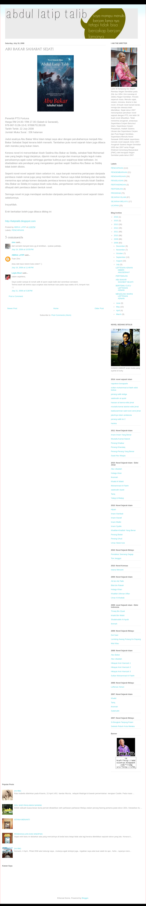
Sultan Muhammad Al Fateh (122, 676)
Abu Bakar (115, 655)
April (118, 310)
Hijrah (113, 509)
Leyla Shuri (17, 273)
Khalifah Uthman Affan (120, 594)
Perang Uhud (116, 539)
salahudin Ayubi (117, 490)
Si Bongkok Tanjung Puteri (122, 722)
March (119, 314)
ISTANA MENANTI (22, 822)
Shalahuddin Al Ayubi (120, 619)
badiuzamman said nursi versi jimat (126, 411)
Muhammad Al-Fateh (120, 486)
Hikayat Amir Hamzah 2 (121, 667)
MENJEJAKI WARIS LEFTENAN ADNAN (124, 296)
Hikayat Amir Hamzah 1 (121, 663)
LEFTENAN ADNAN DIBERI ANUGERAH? (124, 270)
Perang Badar (117, 534)
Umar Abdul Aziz (118, 543)
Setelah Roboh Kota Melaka (123, 726)
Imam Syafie (116, 526)
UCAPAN (115, 205)
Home (56, 308)
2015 (116, 220)
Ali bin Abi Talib (117, 581)
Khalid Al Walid (117, 481)
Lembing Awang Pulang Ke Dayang (126, 639)
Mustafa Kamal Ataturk (120, 439)
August (119, 261)
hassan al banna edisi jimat (122, 402)
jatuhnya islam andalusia (121, 415)
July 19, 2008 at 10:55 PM (22, 249)
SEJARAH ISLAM (118, 197)
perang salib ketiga (119, 394)
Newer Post (12, 308)
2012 (116, 228)
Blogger (85, 900)
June (118, 303)
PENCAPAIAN (18, 230)
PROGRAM (116, 193)
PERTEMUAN (117, 189)
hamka (114, 423)
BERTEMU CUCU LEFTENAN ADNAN (123, 288)
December (121, 246)
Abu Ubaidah (116, 469)
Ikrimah (114, 624)
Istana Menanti (117, 570)
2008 (116, 243)
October (120, 253)
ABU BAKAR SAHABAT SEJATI (124, 281)
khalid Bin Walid (117, 615)
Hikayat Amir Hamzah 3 (121, 671)
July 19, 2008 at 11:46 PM (22, 267)
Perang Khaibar (117, 443)
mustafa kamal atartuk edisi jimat (125, 407)
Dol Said (114, 635)
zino (13, 242)
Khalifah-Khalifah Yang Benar (123, 530)
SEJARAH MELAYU (119, 201)
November (121, 250)
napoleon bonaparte (119, 383)
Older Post (99, 308)
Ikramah (114, 477)
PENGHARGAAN (118, 176)
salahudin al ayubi (118, 398)
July (118, 264)
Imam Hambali (117, 514)
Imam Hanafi (116, 518)
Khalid (113, 698)
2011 (116, 232)
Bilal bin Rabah (117, 585)
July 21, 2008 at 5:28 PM (22, 291)
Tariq (113, 494)
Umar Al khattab (118, 598)
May (118, 307)
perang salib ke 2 (118, 419)
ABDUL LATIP (18, 255)
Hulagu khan (116, 473)
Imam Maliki (116, 522)
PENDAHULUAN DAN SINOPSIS (28, 836)
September (121, 257)
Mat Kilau (115, 643)
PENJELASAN (117, 180)
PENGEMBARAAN (119, 172)
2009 (116, 239)
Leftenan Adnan (117, 687)
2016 (116, 217)
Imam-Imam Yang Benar (121, 435)
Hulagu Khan (116, 589)
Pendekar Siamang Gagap (122, 554)
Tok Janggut (116, 558)
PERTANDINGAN (118, 185)
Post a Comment (16, 296)
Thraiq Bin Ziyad (118, 611)
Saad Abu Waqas (118, 456)
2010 (116, 235)
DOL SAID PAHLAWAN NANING (28, 807)
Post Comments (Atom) (61, 315)
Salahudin (115, 711)
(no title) (17, 793)
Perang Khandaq (118, 447)
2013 (116, 224)
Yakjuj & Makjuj (117, 498)
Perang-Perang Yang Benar (122, 451)
